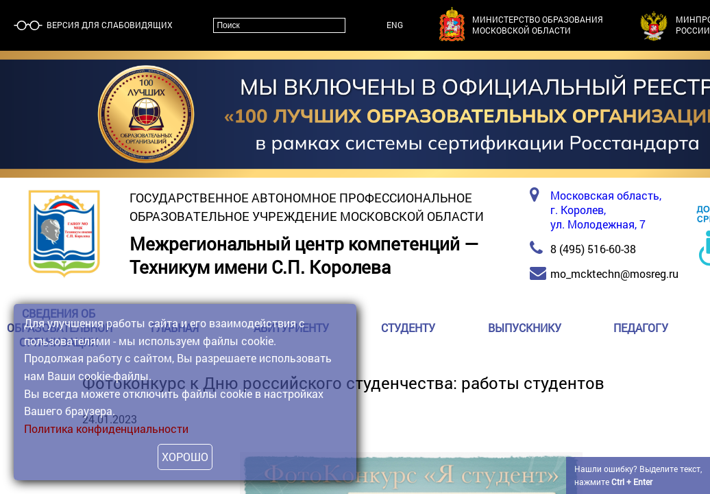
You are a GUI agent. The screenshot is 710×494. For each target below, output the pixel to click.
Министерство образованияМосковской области (537, 25)
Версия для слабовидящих (109, 25)
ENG (395, 25)
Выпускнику (524, 327)
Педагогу (640, 327)
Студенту (408, 327)
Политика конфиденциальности (106, 428)
